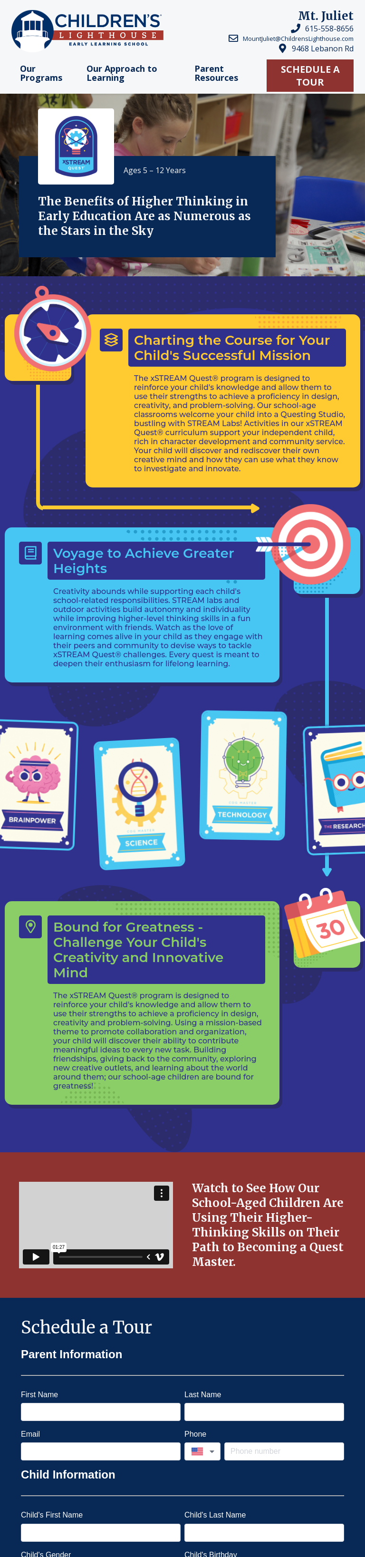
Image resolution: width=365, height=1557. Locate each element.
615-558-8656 (329, 28)
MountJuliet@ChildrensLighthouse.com (298, 38)
